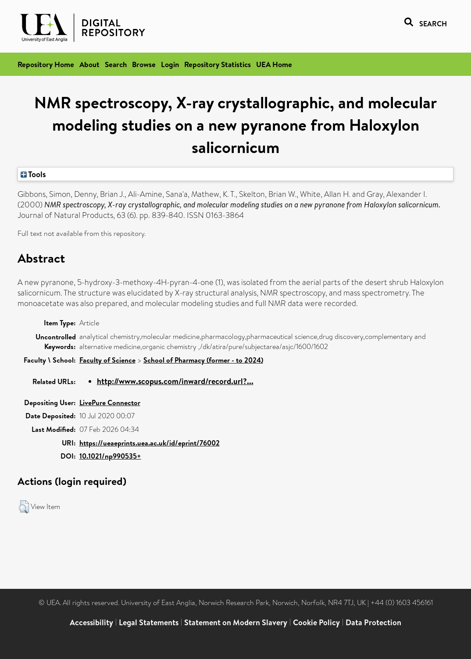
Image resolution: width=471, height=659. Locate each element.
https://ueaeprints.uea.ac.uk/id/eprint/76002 (149, 443)
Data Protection (373, 622)
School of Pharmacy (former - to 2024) (203, 360)
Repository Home (46, 64)
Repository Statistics (217, 64)
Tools (33, 174)
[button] (24, 506)
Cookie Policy (316, 622)
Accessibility (91, 622)
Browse (144, 64)
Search (116, 64)
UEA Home (274, 64)
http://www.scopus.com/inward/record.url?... (175, 381)
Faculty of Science (107, 360)
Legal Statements (148, 622)
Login (170, 64)
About (89, 64)
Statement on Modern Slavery (235, 622)
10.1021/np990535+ (110, 456)
